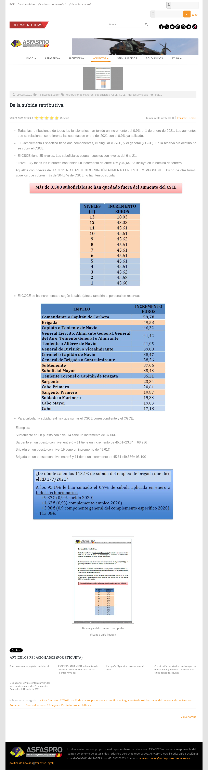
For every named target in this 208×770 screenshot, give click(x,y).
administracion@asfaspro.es (157, 758)
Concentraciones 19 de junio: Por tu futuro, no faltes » (58, 705)
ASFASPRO (52, 58)
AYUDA (177, 58)
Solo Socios (154, 58)
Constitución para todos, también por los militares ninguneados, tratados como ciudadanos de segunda (175, 669)
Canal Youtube (26, 4)
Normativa (100, 58)
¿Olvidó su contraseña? (52, 4)
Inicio (31, 58)
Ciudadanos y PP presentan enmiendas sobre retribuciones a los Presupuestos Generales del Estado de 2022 (30, 686)
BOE (12, 4)
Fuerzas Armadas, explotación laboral (29, 666)
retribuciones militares (80, 94)
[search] (128, 24)
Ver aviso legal (44, 763)
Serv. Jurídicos (127, 58)
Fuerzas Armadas (137, 94)
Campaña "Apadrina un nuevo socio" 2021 (125, 668)
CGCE (122, 94)
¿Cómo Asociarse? (80, 4)
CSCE (114, 94)
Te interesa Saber (49, 94)
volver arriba (188, 717)
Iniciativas (76, 58)
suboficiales (102, 94)
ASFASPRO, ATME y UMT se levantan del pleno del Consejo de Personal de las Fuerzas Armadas (78, 669)
